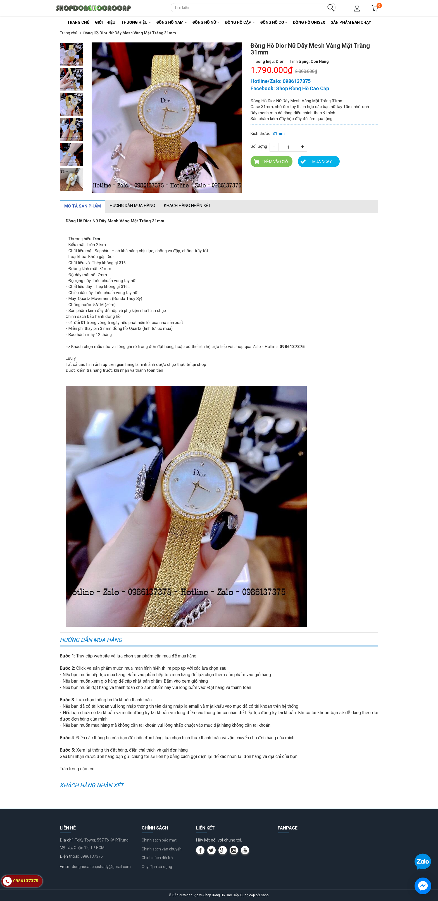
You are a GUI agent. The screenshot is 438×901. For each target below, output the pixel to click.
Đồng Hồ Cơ (273, 22)
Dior (97, 238)
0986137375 (91, 856)
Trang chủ (78, 22)
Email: (65, 866)
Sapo (264, 895)
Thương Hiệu (136, 22)
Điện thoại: (69, 856)
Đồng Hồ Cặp (240, 22)
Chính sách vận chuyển (162, 849)
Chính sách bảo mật (159, 840)
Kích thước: (261, 133)
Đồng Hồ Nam (171, 22)
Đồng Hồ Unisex (309, 22)
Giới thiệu (105, 22)
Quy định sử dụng (157, 866)
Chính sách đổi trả (157, 857)
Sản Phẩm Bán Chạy (351, 22)
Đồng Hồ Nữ (206, 22)
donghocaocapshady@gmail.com (101, 866)
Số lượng (259, 146)
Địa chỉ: (66, 840)
